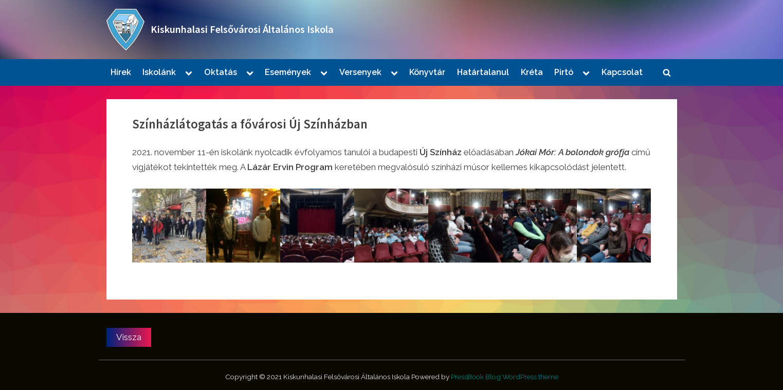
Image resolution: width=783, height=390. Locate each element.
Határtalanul (483, 72)
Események (288, 72)
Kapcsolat (622, 72)
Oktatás (220, 72)
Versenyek (360, 72)
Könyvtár (427, 72)
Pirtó (563, 72)
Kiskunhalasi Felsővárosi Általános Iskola (242, 29)
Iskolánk (159, 72)
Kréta (532, 72)
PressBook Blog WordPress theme (504, 377)
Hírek (121, 72)
